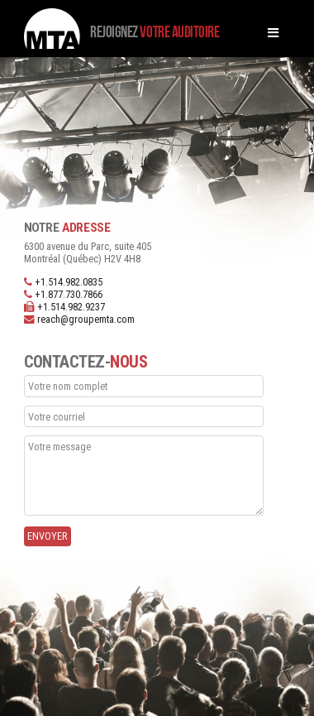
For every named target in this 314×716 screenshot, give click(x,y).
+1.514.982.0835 (68, 282)
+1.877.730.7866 (68, 294)
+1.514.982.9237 (71, 306)
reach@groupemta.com (86, 319)
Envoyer (47, 536)
